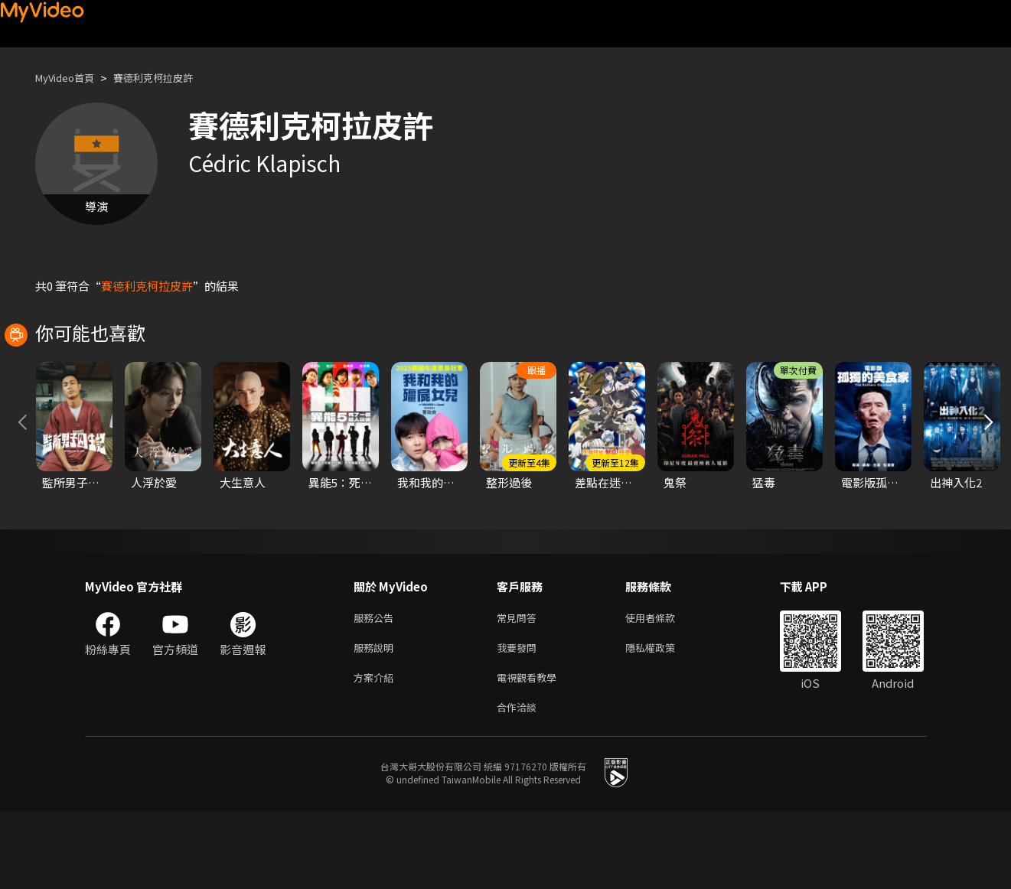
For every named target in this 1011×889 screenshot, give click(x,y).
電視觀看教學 (531, 751)
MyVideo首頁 (70, 78)
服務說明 (377, 719)
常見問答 (520, 687)
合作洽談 (520, 783)
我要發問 (520, 719)
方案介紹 (377, 751)
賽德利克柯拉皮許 (170, 78)
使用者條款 (663, 687)
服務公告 (377, 687)
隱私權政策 (663, 719)
